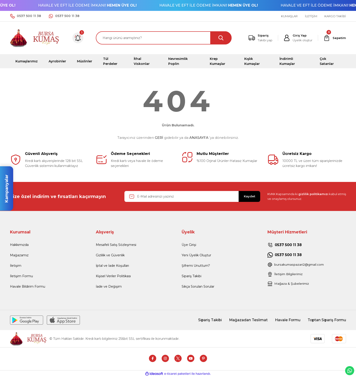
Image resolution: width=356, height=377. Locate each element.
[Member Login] (298, 38)
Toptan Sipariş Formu (326, 320)
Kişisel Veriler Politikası (113, 276)
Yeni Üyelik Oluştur (196, 255)
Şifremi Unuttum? (196, 266)
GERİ (159, 137)
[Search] (164, 37)
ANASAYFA (198, 137)
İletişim (15, 266)
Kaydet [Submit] (249, 196)
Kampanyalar (6, 188)
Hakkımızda (19, 245)
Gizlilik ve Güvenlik (110, 255)
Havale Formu (286, 320)
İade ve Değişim (109, 286)
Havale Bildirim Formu (27, 286)
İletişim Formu (21, 276)
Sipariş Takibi (191, 276)
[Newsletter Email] (192, 196)
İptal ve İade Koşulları (112, 266)
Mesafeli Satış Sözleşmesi (116, 245)
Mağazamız (19, 255)
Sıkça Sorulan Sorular (198, 286)
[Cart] (335, 38)
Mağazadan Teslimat (246, 320)
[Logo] (34, 37)
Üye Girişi (189, 245)
